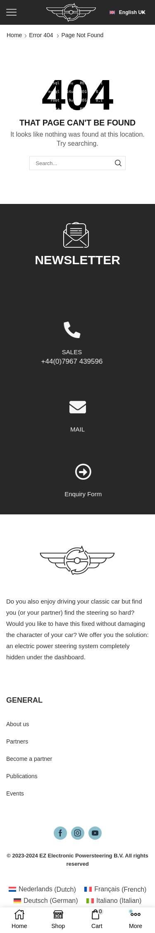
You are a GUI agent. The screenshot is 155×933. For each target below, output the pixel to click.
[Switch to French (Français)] (115, 889)
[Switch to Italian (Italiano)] (114, 901)
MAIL (77, 480)
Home (14, 35)
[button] (129, 12)
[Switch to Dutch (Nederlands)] (42, 889)
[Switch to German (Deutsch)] (46, 901)
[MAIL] (77, 458)
